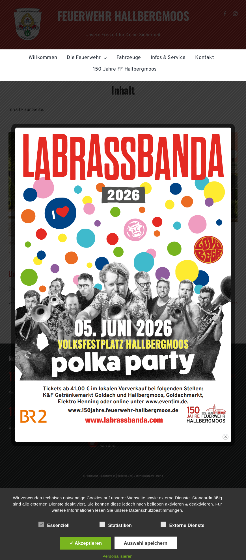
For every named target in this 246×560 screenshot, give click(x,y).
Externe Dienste (182, 525)
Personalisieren (117, 556)
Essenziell (54, 525)
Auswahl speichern (145, 543)
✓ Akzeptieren (86, 543)
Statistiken (116, 525)
